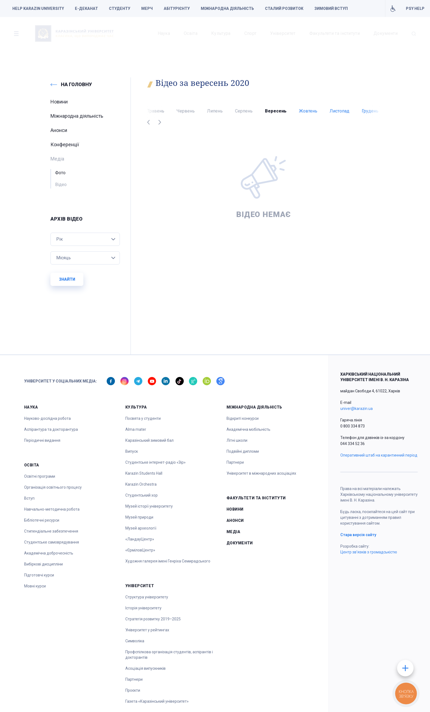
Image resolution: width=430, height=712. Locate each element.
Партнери (134, 679)
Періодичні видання (42, 440)
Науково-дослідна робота (47, 418)
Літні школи (237, 440)
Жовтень (308, 111)
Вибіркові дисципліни (43, 564)
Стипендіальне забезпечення (51, 531)
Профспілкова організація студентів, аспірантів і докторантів (169, 655)
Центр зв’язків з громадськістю (368, 552)
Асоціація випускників (145, 668)
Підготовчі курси (39, 575)
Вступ (29, 498)
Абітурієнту (177, 8)
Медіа (233, 532)
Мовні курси (35, 586)
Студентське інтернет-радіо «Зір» (155, 462)
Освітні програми (39, 476)
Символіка (134, 641)
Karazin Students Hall (143, 473)
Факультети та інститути (334, 33)
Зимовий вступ (331, 8)
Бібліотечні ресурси (41, 520)
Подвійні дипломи (243, 451)
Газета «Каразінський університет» (157, 701)
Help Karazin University (38, 8)
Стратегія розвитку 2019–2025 (153, 619)
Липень (215, 111)
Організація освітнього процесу (53, 487)
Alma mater (135, 429)
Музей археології (140, 528)
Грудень (370, 111)
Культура (221, 33)
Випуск (131, 451)
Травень (155, 111)
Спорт (250, 33)
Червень (186, 111)
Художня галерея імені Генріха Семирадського (167, 561)
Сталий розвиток (284, 8)
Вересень (276, 111)
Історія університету (143, 608)
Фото (60, 172)
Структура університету (146, 597)
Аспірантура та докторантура (51, 429)
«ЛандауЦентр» (139, 539)
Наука (164, 33)
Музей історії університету (149, 506)
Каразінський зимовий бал (149, 440)
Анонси (58, 130)
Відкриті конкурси (243, 418)
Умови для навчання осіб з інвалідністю (392, 8)
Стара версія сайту (358, 535)
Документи (386, 33)
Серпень (244, 111)
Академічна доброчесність (48, 553)
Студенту (119, 8)
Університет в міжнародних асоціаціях (261, 473)
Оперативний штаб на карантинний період (378, 455)
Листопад (339, 111)
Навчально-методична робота (52, 509)
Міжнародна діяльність (227, 8)
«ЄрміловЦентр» (140, 550)
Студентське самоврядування (51, 542)
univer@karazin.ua (356, 408)
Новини (59, 102)
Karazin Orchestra (141, 484)
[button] (16, 33)
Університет (283, 33)
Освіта (190, 33)
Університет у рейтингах (147, 630)
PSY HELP (415, 8)
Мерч (147, 8)
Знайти (67, 279)
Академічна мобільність (248, 429)
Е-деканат (86, 8)
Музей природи (139, 517)
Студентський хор (141, 495)
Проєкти (132, 690)
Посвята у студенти (143, 418)
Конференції (64, 144)
